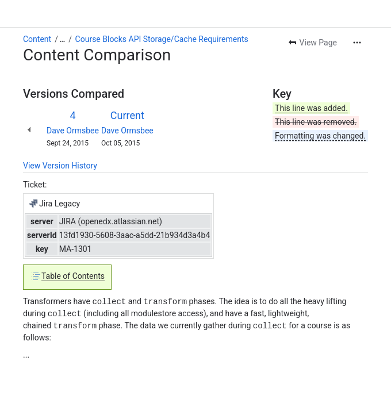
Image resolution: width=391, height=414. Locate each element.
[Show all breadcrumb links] (62, 39)
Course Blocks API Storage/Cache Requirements (161, 39)
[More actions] (357, 42)
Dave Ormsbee (73, 130)
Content (37, 39)
